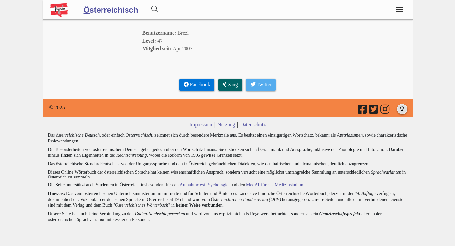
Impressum (200, 124)
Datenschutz (253, 124)
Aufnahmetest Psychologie (204, 184)
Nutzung (226, 124)
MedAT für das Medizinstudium (275, 184)
